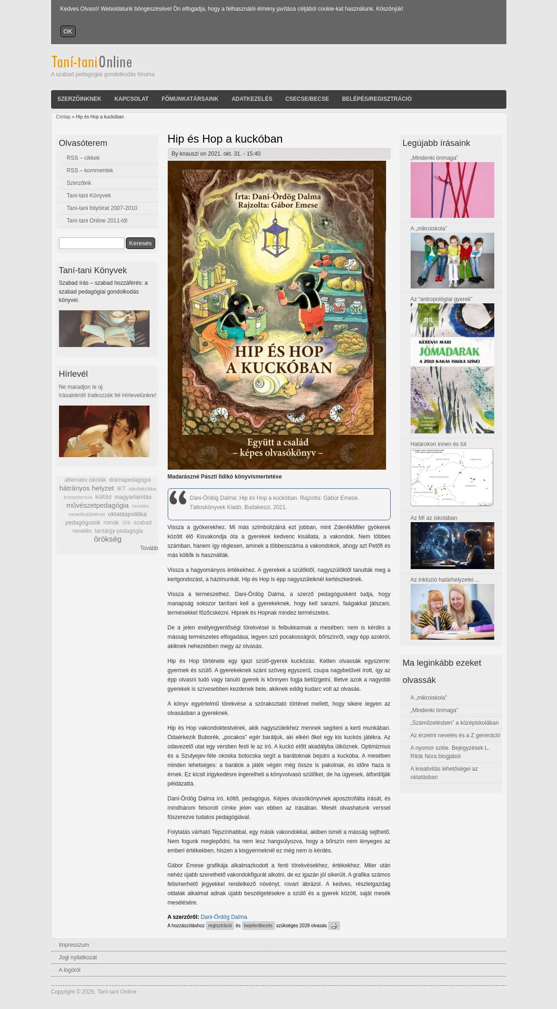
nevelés (140, 506)
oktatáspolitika (127, 514)
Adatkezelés (251, 99)
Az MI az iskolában (434, 518)
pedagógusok (83, 522)
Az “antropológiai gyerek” (441, 299)
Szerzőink (79, 183)
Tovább (149, 548)
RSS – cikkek (83, 158)
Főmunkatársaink (190, 99)
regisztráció (220, 925)
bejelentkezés (258, 925)
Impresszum (74, 945)
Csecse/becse (307, 99)
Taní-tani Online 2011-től (97, 220)
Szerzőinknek (80, 99)
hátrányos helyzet (86, 488)
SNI (126, 522)
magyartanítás (133, 497)
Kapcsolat (131, 99)
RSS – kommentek (90, 170)
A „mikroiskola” (429, 228)
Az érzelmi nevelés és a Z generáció (455, 735)
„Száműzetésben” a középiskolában (455, 723)
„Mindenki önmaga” (435, 158)
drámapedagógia (130, 480)
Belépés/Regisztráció (377, 99)
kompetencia (78, 497)
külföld (103, 497)
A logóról (70, 970)
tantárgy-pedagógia (119, 531)
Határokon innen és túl (438, 444)
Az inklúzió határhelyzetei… (445, 580)
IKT (121, 488)
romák (111, 522)
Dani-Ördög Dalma (224, 917)
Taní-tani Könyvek (89, 195)
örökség (108, 539)
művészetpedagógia (97, 505)
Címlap (63, 116)
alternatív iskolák (85, 480)
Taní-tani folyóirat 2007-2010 (102, 208)
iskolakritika (142, 488)
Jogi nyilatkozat (78, 957)
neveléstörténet (87, 514)
